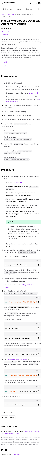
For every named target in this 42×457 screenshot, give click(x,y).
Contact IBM (16, 454)
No (12, 417)
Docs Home (7, 9)
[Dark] (36, 3)
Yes (4, 417)
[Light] (34, 3)
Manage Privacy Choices (12, 433)
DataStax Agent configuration (17, 359)
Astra (20, 9)
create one (32, 93)
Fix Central (16, 183)
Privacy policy (28, 431)
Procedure (5, 35)
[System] (39, 3)
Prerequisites (6, 32)
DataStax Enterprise (7, 14)
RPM (5, 62)
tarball (6, 66)
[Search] (30, 3)
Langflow (30, 9)
